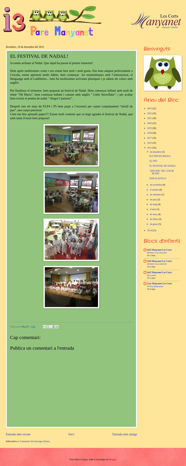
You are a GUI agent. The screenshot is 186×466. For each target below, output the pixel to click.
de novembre (156, 185)
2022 (149, 113)
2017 (149, 138)
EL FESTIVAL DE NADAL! (162, 166)
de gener (154, 224)
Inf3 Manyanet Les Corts (159, 250)
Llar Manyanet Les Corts (159, 283)
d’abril (153, 209)
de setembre (156, 194)
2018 (149, 133)
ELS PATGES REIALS (160, 156)
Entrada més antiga (124, 434)
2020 (149, 123)
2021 (149, 118)
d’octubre (154, 190)
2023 (149, 108)
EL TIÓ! (153, 161)
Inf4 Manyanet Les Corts (159, 261)
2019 (149, 128)
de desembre (156, 152)
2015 (149, 148)
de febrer (154, 219)
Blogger (112, 459)
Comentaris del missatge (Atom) (35, 441)
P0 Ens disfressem (155, 286)
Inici (71, 434)
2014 (149, 230)
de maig (154, 204)
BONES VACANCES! (157, 252)
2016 (149, 143)
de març (154, 214)
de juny (153, 199)
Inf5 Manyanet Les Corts (159, 272)
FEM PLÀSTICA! (157, 178)
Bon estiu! (151, 275)
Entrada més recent (18, 434)
